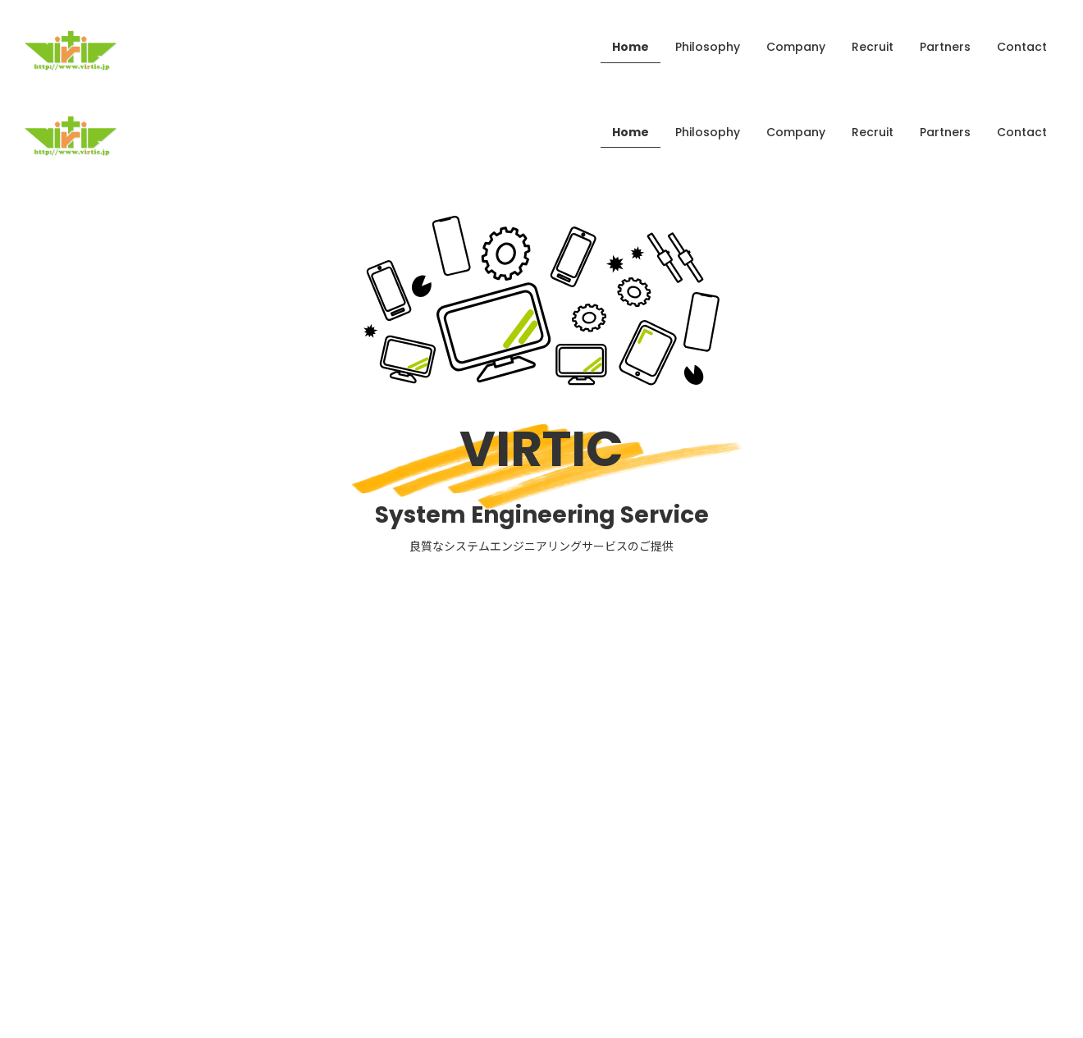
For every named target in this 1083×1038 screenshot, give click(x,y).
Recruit (872, 47)
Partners (945, 47)
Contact (1022, 47)
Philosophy (707, 47)
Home (630, 47)
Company (795, 47)
